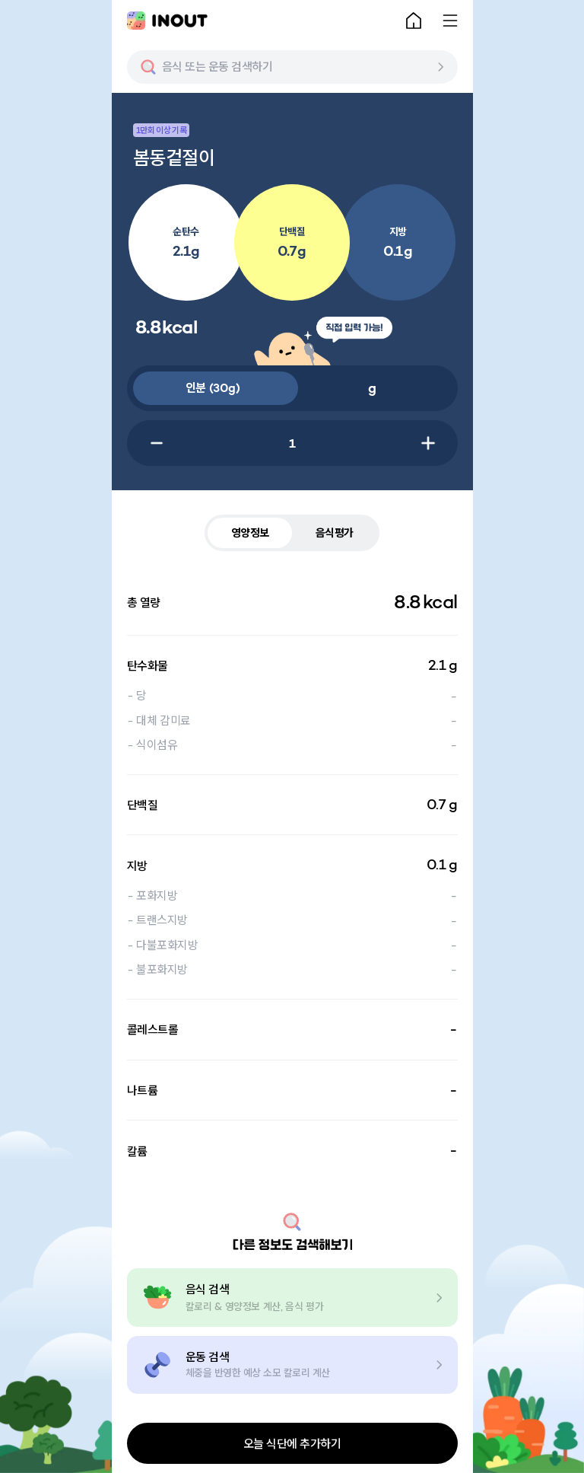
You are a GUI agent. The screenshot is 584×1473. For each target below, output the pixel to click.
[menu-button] (450, 20)
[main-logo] (167, 20)
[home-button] (414, 20)
